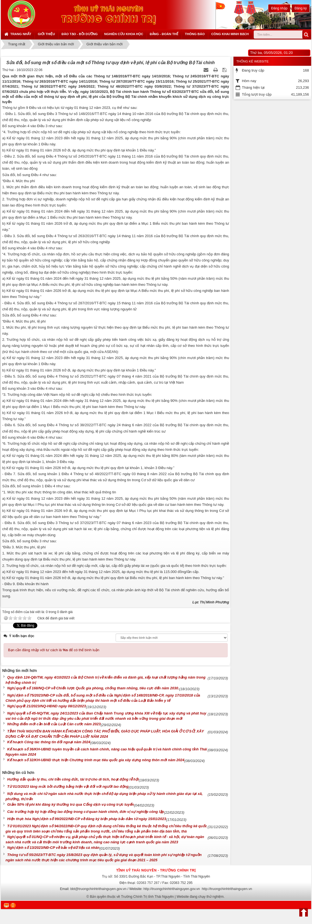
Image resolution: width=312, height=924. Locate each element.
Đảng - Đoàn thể (164, 34)
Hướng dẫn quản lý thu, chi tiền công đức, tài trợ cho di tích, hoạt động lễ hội (73, 779)
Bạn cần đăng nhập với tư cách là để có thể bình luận (53, 650)
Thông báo (195, 34)
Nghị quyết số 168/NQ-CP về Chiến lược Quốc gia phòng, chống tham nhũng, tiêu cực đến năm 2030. (93, 688)
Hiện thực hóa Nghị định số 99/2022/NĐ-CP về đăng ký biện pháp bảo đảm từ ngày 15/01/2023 (86, 819)
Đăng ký (301, 8)
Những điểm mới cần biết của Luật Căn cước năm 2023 (54, 724)
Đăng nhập (279, 8)
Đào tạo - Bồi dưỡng (79, 34)
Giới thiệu (46, 34)
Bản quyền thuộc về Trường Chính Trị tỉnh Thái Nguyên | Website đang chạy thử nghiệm (157, 897)
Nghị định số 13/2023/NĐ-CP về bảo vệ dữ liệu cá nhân (53, 848)
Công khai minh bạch (230, 34)
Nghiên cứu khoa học (123, 34)
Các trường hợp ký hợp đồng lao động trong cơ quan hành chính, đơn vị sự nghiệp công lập (85, 812)
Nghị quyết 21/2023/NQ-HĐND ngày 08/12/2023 (46, 706)
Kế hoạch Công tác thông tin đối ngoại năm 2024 (48, 742)
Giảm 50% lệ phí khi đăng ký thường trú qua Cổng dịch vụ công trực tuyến (70, 804)
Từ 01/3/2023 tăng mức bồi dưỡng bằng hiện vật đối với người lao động (68, 786)
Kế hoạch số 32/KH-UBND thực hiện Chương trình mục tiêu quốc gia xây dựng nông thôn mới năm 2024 (95, 760)
